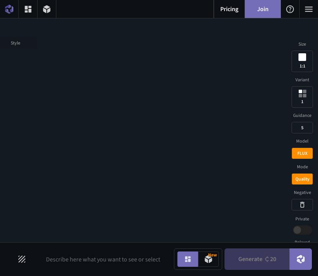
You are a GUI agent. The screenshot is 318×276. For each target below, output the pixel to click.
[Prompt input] (104, 259)
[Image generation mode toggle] (187, 259)
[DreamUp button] (301, 259)
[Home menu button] (9, 9)
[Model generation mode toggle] (208, 259)
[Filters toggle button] (22, 259)
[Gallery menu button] (28, 9)
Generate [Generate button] (257, 259)
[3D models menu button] (47, 9)
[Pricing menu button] (229, 9)
